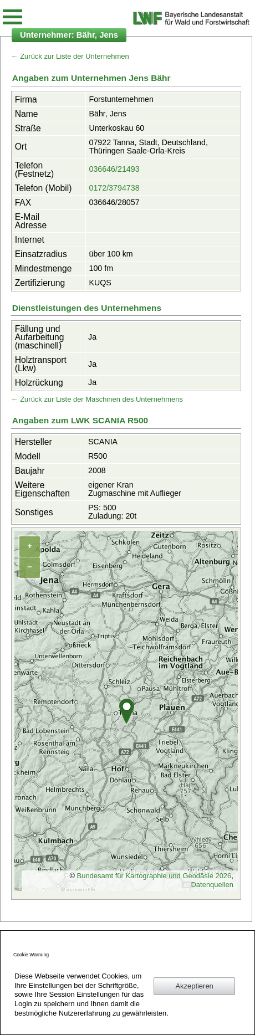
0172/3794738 (114, 187)
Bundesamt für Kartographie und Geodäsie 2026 (154, 876)
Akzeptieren (194, 986)
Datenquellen (212, 884)
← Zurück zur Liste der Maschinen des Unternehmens (97, 399)
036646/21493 (114, 169)
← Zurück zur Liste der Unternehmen (70, 56)
